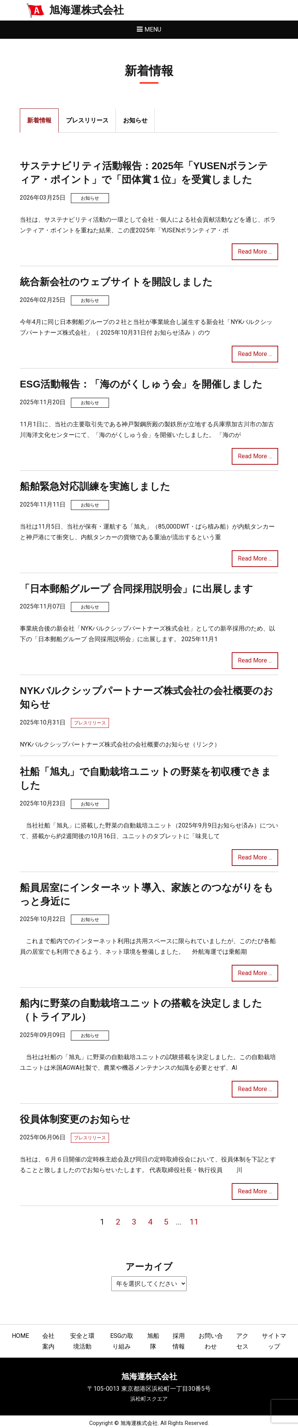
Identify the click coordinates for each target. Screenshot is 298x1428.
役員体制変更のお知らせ (75, 1119)
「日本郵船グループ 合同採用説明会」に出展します (136, 588)
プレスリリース (87, 120)
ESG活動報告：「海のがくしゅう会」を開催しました (141, 384)
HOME (20, 1335)
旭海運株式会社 (86, 10)
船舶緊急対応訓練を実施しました (95, 486)
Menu (152, 29)
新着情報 (39, 120)
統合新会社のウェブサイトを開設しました (116, 281)
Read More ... (255, 251)
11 (194, 1221)
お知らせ (135, 120)
